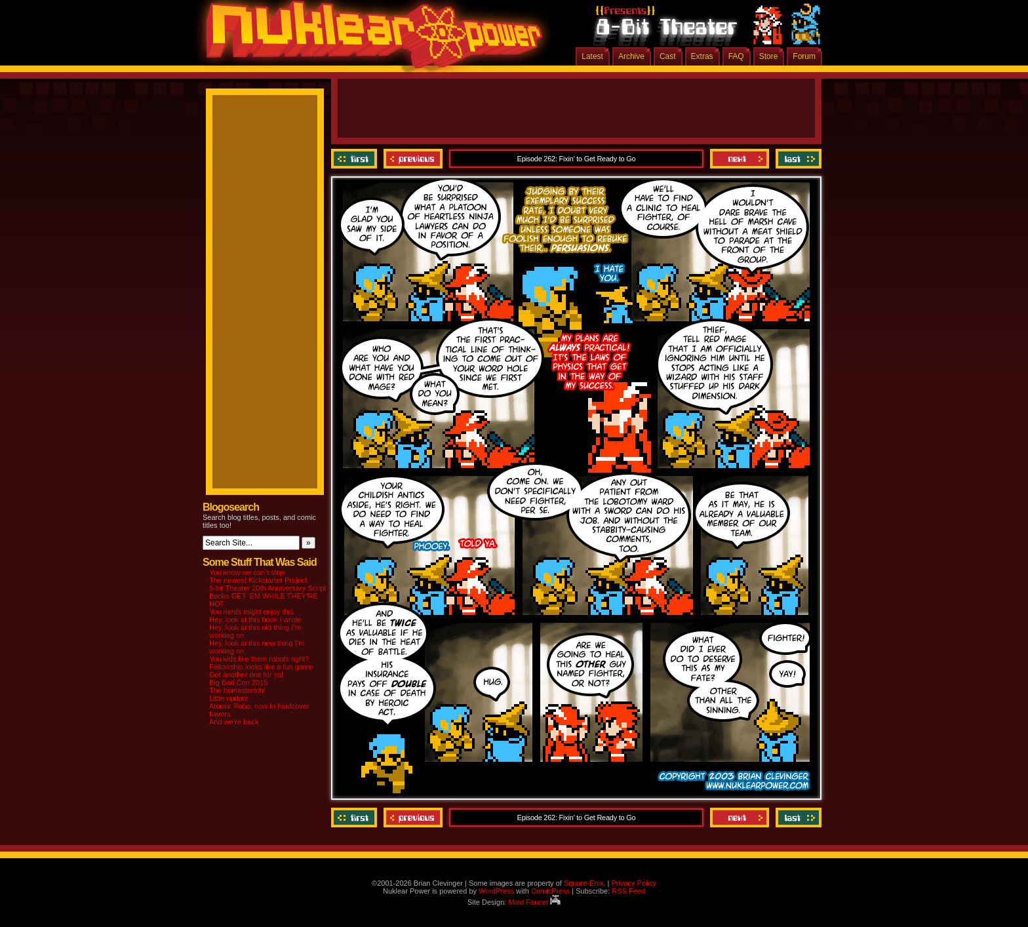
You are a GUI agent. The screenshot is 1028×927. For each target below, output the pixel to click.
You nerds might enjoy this (251, 612)
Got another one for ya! (246, 675)
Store (768, 56)
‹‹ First (355, 159)
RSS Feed (628, 891)
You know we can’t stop (247, 572)
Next (739, 159)
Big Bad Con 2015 (238, 682)
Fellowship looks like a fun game (261, 667)
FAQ (736, 56)
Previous (413, 159)
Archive (631, 56)
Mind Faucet (534, 902)
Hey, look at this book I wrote (255, 619)
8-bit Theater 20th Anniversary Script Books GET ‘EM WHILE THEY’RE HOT (267, 596)
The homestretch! (237, 690)
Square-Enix (584, 883)
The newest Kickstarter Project (258, 580)
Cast (668, 56)
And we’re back (233, 722)
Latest (592, 56)
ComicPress (550, 891)
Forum (804, 56)
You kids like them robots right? (259, 659)
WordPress (496, 891)
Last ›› (796, 159)
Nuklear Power (370, 39)
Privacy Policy (633, 883)
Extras (702, 56)
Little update (228, 698)
